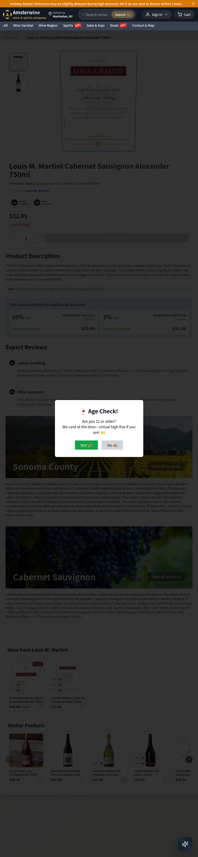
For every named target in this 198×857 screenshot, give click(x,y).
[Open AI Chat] (185, 844)
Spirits (72, 25)
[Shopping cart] (184, 14)
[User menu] (156, 14)
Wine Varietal (23, 25)
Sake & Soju (96, 25)
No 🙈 (112, 445)
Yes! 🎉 (86, 445)
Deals (118, 25)
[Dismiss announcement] (193, 3)
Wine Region (48, 25)
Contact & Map (143, 25)
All (6, 25)
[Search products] (96, 14)
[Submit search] (123, 14)
